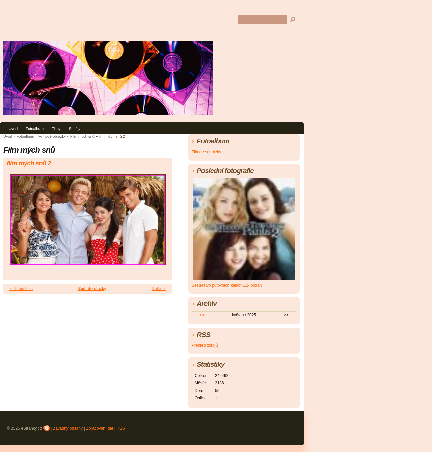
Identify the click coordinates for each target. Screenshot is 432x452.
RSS (120, 428)
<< (202, 315)
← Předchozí (21, 288)
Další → (159, 288)
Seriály (74, 129)
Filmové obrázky (52, 136)
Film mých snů (82, 136)
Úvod (13, 129)
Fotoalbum (35, 129)
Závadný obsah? (68, 428)
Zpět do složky (92, 288)
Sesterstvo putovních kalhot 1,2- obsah (227, 285)
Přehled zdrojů (205, 345)
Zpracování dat (99, 428)
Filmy (56, 129)
